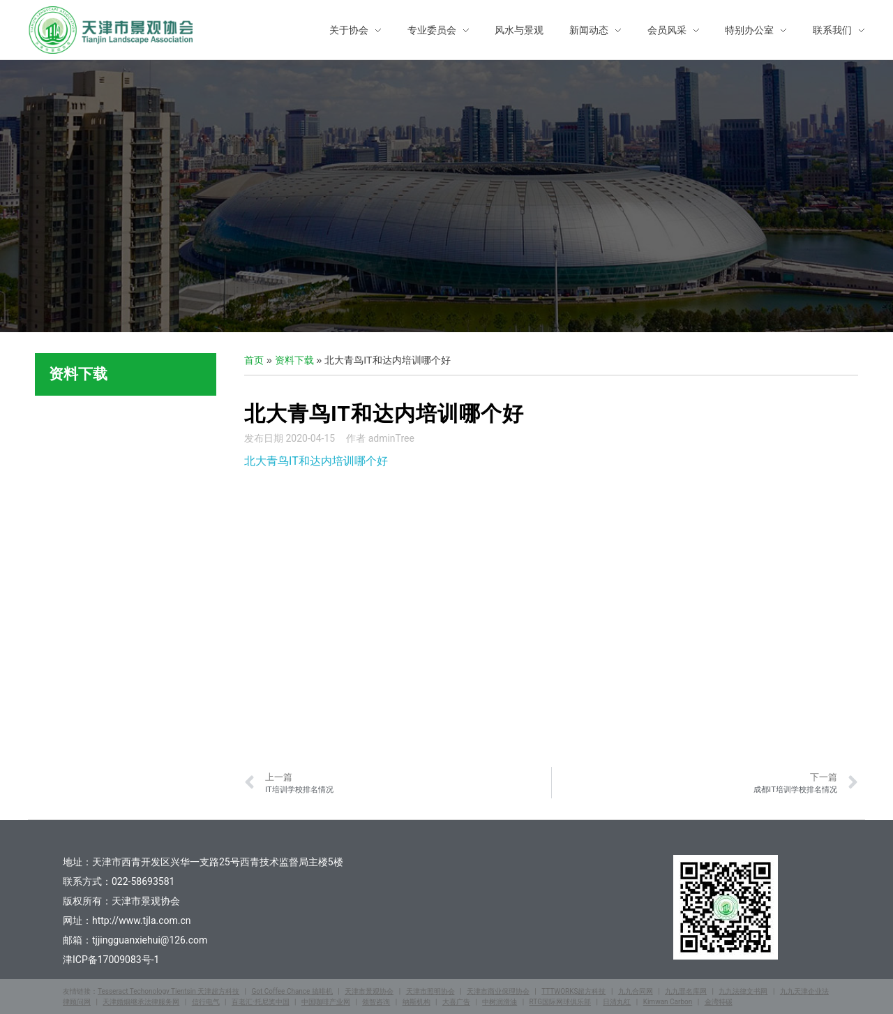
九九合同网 (635, 991)
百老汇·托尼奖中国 (261, 1002)
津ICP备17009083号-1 (111, 959)
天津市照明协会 (430, 991)
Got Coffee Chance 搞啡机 (291, 991)
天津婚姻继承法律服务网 (141, 1002)
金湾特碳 (719, 1002)
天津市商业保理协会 (498, 991)
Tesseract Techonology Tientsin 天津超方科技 (168, 991)
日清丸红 (617, 1002)
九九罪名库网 (686, 991)
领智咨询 (376, 1002)
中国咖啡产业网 (325, 1002)
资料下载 (294, 360)
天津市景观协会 (369, 991)
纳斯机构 (416, 1002)
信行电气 (206, 1002)
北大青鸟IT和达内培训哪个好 (316, 461)
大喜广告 (456, 1002)
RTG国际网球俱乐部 (560, 1002)
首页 (254, 360)
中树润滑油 (499, 1002)
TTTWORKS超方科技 (573, 991)
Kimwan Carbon (668, 1002)
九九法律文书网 (743, 991)
